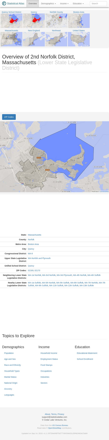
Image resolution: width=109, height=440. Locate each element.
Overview (33, 3)
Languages (9, 395)
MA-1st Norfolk (34, 275)
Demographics (48, 3)
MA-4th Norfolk (79, 275)
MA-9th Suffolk (41, 285)
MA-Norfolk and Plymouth (39, 258)
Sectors (44, 383)
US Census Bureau (60, 425)
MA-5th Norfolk (48, 283)
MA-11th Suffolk (56, 285)
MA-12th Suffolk (71, 285)
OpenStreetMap (54, 428)
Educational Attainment (87, 353)
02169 (30, 270)
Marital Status (10, 377)
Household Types (12, 371)
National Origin (10, 383)
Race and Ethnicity (12, 365)
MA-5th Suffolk (62, 283)
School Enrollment (85, 359)
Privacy (61, 414)
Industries (45, 377)
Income (64, 3)
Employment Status (49, 359)
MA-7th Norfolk (91, 283)
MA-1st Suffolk (34, 283)
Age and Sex (10, 359)
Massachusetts (34, 235)
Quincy (31, 249)
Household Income (49, 353)
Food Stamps (46, 365)
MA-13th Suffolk (87, 285)
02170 (37, 270)
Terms (53, 414)
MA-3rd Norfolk (48, 275)
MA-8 (30, 253)
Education (78, 3)
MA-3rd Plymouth (64, 275)
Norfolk (31, 239)
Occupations (46, 371)
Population (9, 353)
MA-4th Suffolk (93, 275)
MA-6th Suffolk (76, 283)
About (47, 414)
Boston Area (33, 244)
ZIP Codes (9, 117)
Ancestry (8, 389)
